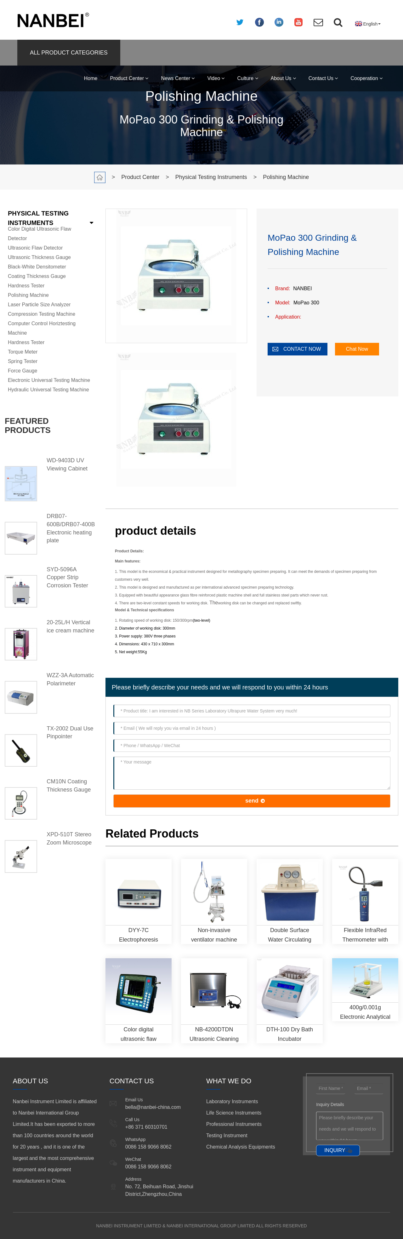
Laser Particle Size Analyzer (39, 304)
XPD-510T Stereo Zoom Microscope (69, 838)
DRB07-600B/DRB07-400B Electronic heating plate (71, 528)
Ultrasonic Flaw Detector (35, 248)
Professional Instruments (234, 1124)
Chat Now (357, 349)
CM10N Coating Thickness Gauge (69, 785)
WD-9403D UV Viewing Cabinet (67, 464)
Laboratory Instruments (232, 1101)
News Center (178, 78)
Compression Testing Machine (41, 314)
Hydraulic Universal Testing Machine (48, 389)
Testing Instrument (226, 1135)
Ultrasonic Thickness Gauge (39, 257)
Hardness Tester (26, 285)
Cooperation (366, 78)
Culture (247, 78)
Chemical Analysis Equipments (240, 1147)
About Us (283, 78)
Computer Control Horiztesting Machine (42, 328)
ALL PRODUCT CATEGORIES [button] (69, 52)
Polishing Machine (286, 177)
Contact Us (323, 78)
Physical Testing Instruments (211, 177)
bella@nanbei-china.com (153, 1107)
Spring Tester (22, 361)
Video (215, 78)
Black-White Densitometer (37, 266)
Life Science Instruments (233, 1112)
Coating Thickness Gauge (37, 276)
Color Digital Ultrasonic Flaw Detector (39, 233)
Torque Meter (22, 351)
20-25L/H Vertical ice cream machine (70, 626)
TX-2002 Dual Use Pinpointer (70, 732)
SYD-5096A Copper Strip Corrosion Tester (67, 577)
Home (91, 78)
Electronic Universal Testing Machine (49, 380)
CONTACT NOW (302, 349)
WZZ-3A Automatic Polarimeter (70, 679)
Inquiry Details (330, 1104)
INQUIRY (334, 1150)
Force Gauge (22, 370)
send (251, 801)
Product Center (129, 78)
